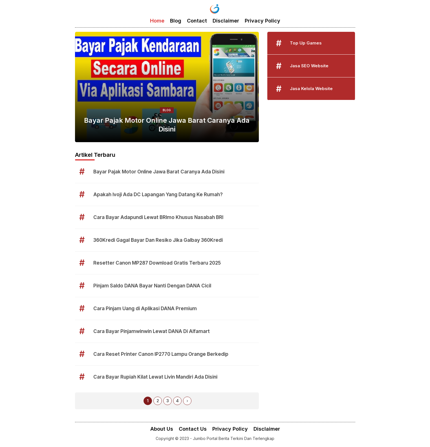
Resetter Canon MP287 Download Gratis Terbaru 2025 (157, 263)
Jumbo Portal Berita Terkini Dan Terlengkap (233, 438)
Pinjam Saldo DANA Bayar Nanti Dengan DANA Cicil (152, 286)
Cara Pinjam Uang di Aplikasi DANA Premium (145, 308)
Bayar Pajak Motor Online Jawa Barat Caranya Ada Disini (167, 124)
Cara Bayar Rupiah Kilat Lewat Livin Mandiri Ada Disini (155, 377)
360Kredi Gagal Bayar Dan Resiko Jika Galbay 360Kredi (158, 240)
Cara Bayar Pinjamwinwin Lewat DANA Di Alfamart (151, 331)
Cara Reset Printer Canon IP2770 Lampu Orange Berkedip (160, 354)
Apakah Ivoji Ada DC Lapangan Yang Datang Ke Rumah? (158, 194)
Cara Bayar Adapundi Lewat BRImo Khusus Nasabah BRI (158, 217)
